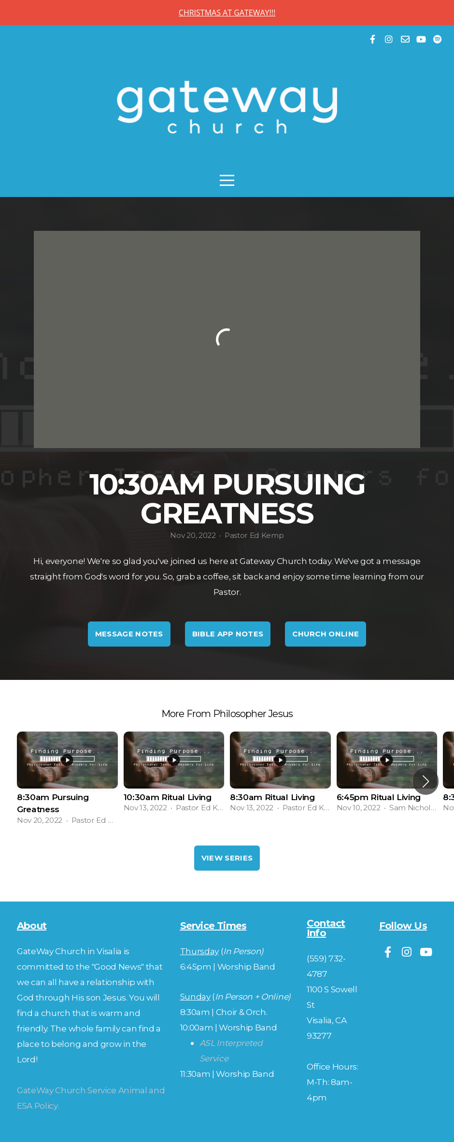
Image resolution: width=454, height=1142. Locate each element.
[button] (425, 781)
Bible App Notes (228, 633)
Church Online (325, 633)
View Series (227, 857)
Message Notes (129, 633)
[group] (67, 781)
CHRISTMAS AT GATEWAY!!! (227, 12)
